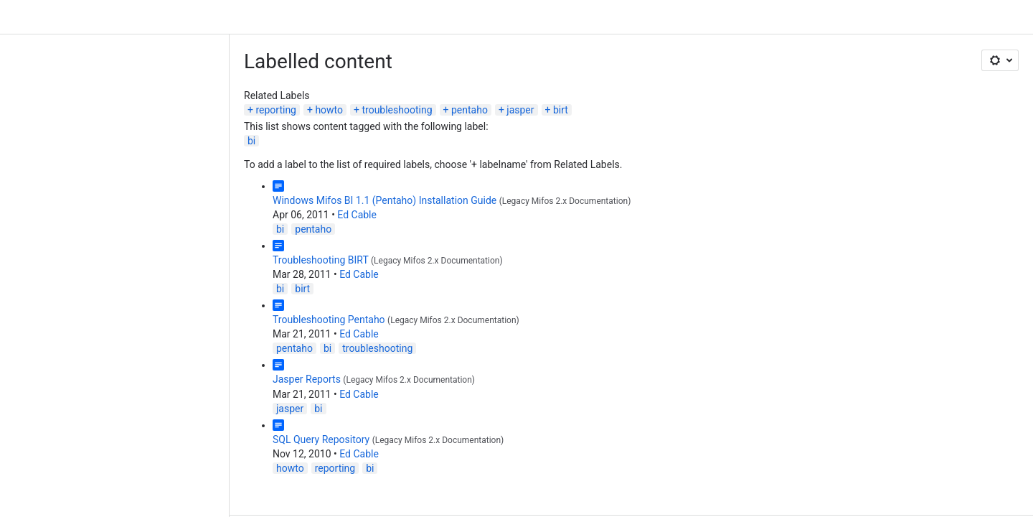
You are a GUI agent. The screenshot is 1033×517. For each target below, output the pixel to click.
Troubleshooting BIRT (321, 260)
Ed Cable (357, 214)
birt (560, 110)
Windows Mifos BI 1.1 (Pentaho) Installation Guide (384, 200)
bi (251, 140)
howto (329, 110)
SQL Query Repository (321, 439)
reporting (275, 110)
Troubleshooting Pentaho (329, 319)
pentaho (469, 110)
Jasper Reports (307, 379)
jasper (520, 110)
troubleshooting (397, 110)
